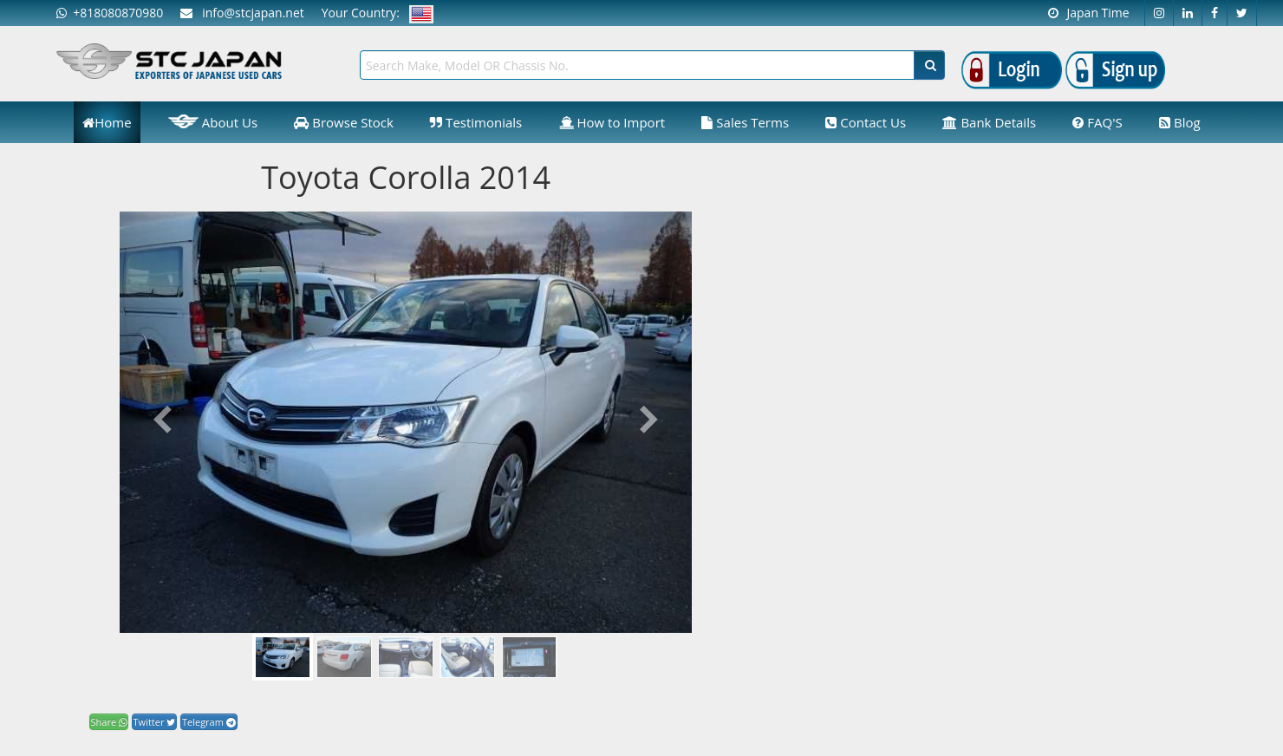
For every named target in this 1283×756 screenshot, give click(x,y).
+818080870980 (109, 12)
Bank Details (989, 122)
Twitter (155, 721)
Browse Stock (344, 122)
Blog (1180, 122)
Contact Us (865, 122)
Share (109, 721)
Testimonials (476, 122)
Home (106, 122)
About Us (212, 121)
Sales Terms (745, 122)
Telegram (209, 721)
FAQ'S (1097, 122)
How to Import (612, 122)
